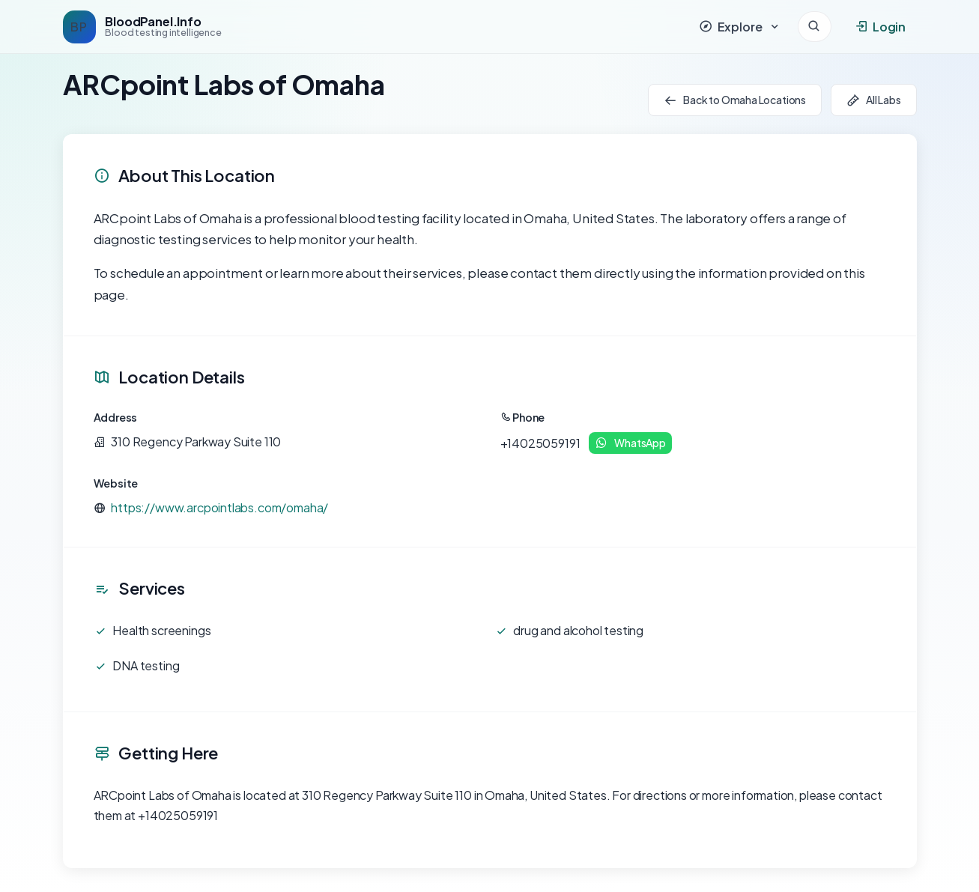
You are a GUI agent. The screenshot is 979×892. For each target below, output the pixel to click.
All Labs (873, 100)
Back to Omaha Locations (735, 100)
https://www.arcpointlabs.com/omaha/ (219, 507)
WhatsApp (630, 443)
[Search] (814, 26)
